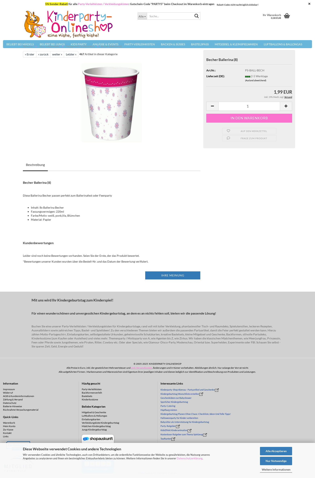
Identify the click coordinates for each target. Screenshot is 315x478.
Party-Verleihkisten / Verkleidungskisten (103, 4)
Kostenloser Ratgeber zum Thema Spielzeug (182, 434)
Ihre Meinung (172, 275)
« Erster (29, 54)
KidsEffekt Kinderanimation (174, 430)
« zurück (43, 54)
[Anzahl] (249, 106)
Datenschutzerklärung (189, 458)
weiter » (57, 54)
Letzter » (71, 54)
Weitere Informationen (276, 469)
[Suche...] (142, 16)
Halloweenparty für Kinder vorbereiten (179, 418)
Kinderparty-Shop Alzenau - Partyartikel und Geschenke (188, 389)
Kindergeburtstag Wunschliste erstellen (180, 394)
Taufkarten (166, 438)
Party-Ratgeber (168, 426)
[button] (212, 106)
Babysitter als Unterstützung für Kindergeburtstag (185, 422)
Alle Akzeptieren (276, 451)
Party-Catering (168, 406)
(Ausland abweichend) (255, 80)
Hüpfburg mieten (169, 410)
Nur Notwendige (276, 461)
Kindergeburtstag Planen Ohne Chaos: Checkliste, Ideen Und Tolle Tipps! (196, 414)
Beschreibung (35, 164)
